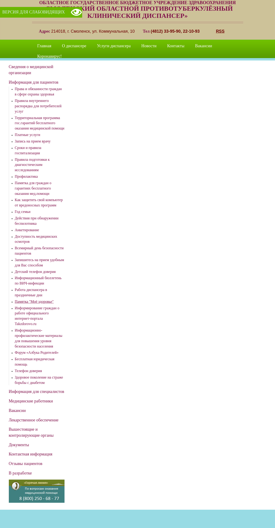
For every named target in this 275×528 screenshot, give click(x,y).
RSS (220, 31)
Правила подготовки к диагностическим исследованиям (32, 165)
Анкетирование (27, 230)
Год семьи (23, 212)
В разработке (20, 473)
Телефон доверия (28, 371)
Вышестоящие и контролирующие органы (31, 432)
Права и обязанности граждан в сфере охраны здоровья (38, 91)
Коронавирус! (49, 56)
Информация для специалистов (36, 391)
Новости (148, 46)
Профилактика (26, 176)
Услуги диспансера (114, 46)
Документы (19, 445)
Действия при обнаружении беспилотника (36, 220)
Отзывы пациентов (25, 463)
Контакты (175, 46)
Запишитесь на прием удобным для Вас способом (39, 262)
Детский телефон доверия (35, 272)
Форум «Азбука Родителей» (37, 352)
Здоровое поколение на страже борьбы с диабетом (39, 380)
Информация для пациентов (33, 82)
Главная (44, 46)
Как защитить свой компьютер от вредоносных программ (39, 202)
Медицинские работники (31, 401)
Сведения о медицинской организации (31, 69)
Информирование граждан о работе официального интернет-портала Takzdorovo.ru (37, 316)
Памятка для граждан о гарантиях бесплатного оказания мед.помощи (33, 188)
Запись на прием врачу (33, 141)
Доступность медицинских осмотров (36, 239)
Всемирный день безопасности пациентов (39, 250)
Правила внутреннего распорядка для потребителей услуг (38, 106)
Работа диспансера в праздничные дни (31, 292)
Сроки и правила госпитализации (28, 150)
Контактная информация (30, 454)
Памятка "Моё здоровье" (34, 302)
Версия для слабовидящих (33, 12)
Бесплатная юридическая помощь (35, 361)
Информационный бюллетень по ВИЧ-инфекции (38, 280)
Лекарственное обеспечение (34, 420)
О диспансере (74, 46)
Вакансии (203, 46)
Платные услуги (27, 135)
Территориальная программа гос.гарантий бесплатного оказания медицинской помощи (40, 123)
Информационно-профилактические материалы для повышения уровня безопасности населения (38, 338)
